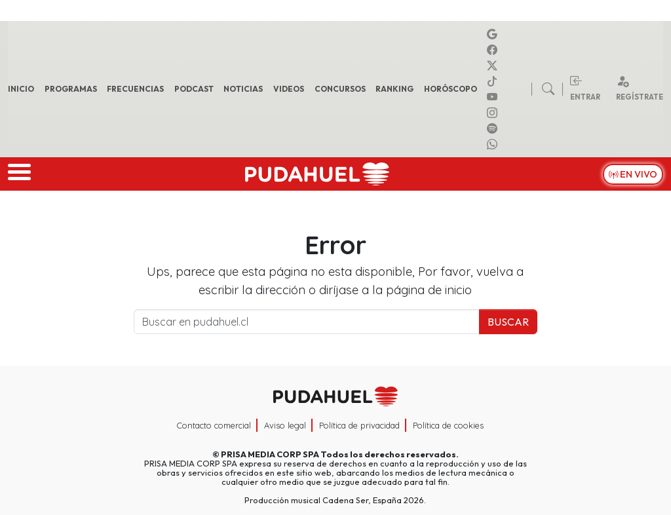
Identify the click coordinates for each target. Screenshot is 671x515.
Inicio (21, 89)
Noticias (243, 89)
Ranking (394, 89)
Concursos (340, 89)
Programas (71, 89)
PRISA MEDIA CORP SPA (270, 454)
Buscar (508, 321)
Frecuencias (135, 89)
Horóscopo (450, 89)
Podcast (194, 89)
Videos (288, 89)
